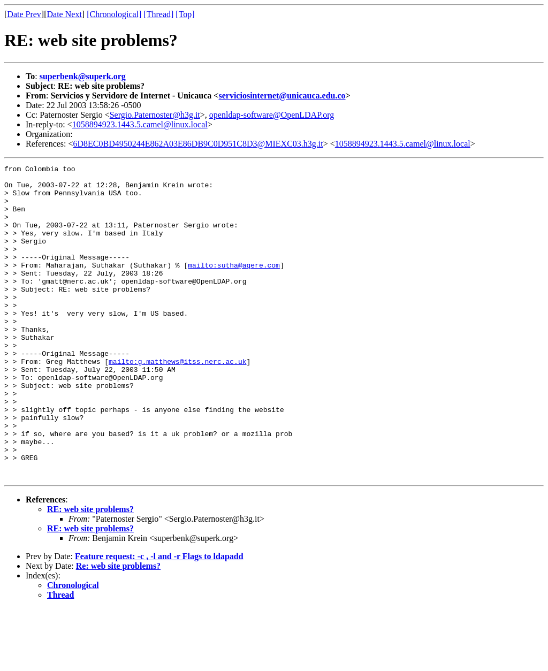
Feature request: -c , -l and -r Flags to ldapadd (159, 618)
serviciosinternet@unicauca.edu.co (281, 95)
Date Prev (24, 14)
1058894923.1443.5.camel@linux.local (140, 124)
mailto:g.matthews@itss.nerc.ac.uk (177, 401)
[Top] (185, 14)
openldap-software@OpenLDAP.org (271, 114)
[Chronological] (114, 14)
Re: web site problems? (118, 628)
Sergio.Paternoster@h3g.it (155, 114)
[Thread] (158, 14)
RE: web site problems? (90, 571)
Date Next (64, 14)
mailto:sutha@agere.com (234, 286)
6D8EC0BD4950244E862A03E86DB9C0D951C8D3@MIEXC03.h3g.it (198, 143)
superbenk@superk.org (83, 76)
